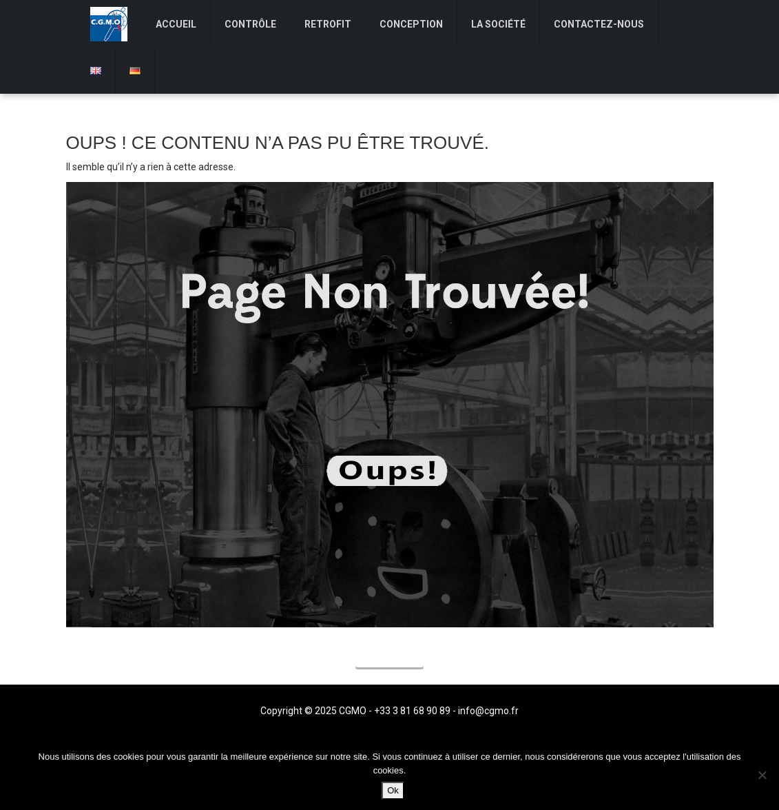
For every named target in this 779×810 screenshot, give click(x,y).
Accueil (389, 656)
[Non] (762, 775)
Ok (393, 790)
